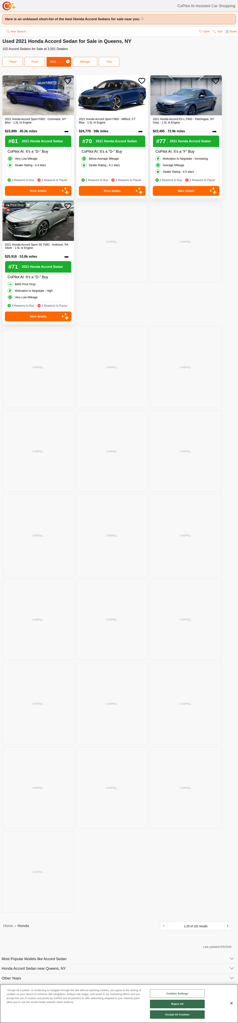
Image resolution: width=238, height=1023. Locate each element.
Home (8, 926)
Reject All (177, 1005)
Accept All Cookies (177, 1016)
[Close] (231, 1005)
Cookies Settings (177, 995)
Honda (23, 926)
